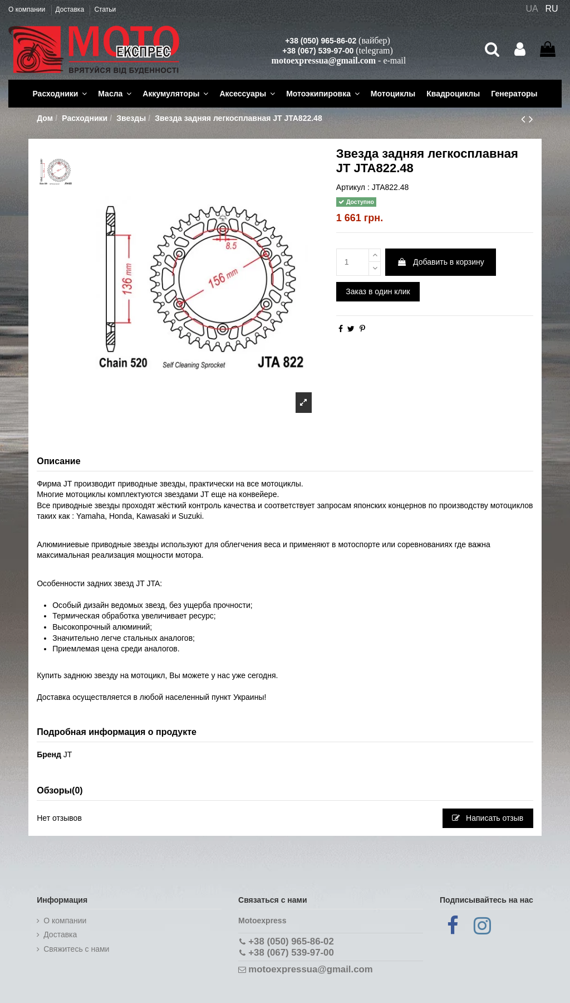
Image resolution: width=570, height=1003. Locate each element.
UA (531, 8)
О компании (27, 9)
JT (67, 754)
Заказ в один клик (378, 291)
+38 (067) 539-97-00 (317, 50)
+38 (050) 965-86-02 (320, 40)
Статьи (105, 9)
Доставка (71, 9)
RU (552, 8)
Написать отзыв (487, 818)
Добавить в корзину (440, 261)
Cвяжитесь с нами (76, 948)
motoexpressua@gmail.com (324, 60)
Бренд (49, 754)
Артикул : (353, 187)
